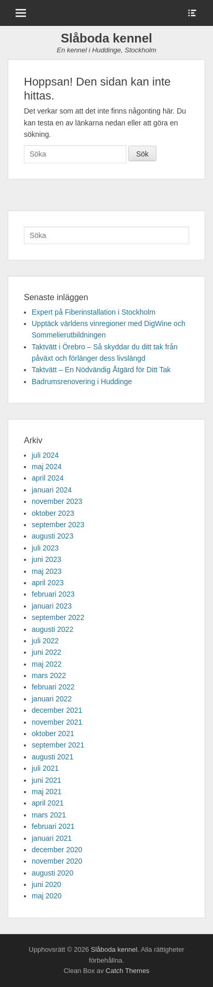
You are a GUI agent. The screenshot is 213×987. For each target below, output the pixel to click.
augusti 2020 (52, 873)
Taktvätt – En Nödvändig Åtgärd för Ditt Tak (101, 369)
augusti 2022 (52, 629)
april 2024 (48, 478)
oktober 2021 (53, 733)
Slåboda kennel (106, 38)
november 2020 (57, 861)
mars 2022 (49, 675)
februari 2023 (53, 594)
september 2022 (58, 617)
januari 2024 (52, 490)
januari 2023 (52, 606)
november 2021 (57, 722)
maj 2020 (47, 896)
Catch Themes (127, 971)
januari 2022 (52, 699)
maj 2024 (47, 466)
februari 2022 (53, 687)
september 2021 (58, 745)
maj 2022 (47, 664)
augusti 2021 (52, 757)
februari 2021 (53, 826)
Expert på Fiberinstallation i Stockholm (93, 312)
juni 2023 (46, 559)
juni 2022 (46, 652)
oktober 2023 (53, 513)
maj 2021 (47, 791)
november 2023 (57, 501)
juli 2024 (45, 455)
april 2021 (48, 803)
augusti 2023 (52, 536)
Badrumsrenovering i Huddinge (82, 381)
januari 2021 (52, 838)
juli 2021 (45, 768)
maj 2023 (47, 571)
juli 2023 (45, 548)
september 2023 (58, 524)
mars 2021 (49, 815)
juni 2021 (46, 780)
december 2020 (57, 849)
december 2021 (57, 710)
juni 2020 (46, 884)
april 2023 (48, 583)
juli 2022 (45, 641)
